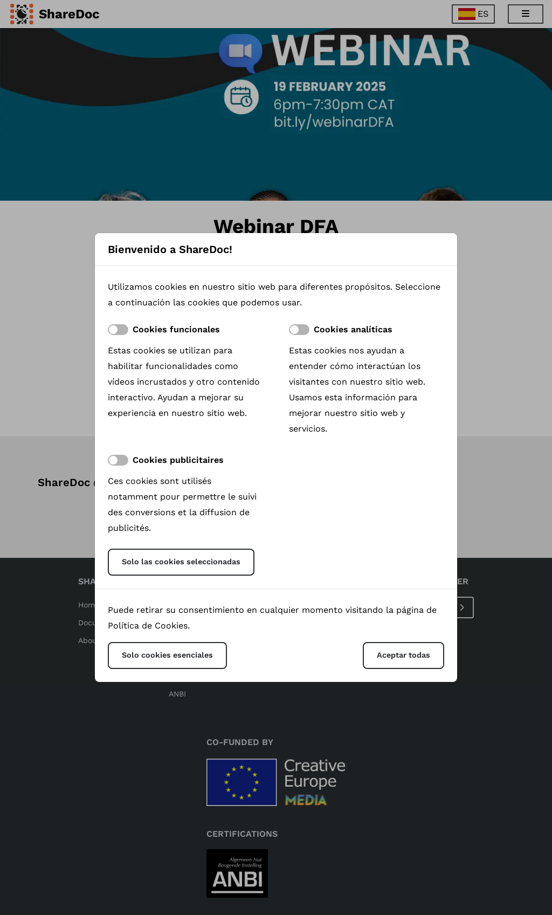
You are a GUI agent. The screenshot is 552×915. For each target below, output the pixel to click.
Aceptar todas (403, 655)
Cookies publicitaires (178, 460)
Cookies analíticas (353, 329)
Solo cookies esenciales (167, 655)
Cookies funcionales (176, 329)
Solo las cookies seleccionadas (181, 561)
